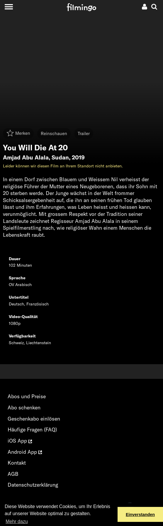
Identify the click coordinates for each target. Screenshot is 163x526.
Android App (25, 451)
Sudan (60, 157)
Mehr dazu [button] (17, 521)
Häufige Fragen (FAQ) (32, 429)
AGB (13, 473)
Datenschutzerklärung (33, 484)
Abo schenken (24, 407)
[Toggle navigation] (8, 6)
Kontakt (17, 462)
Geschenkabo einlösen (34, 418)
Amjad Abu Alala (26, 157)
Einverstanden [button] (140, 514)
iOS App (20, 440)
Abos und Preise (27, 396)
